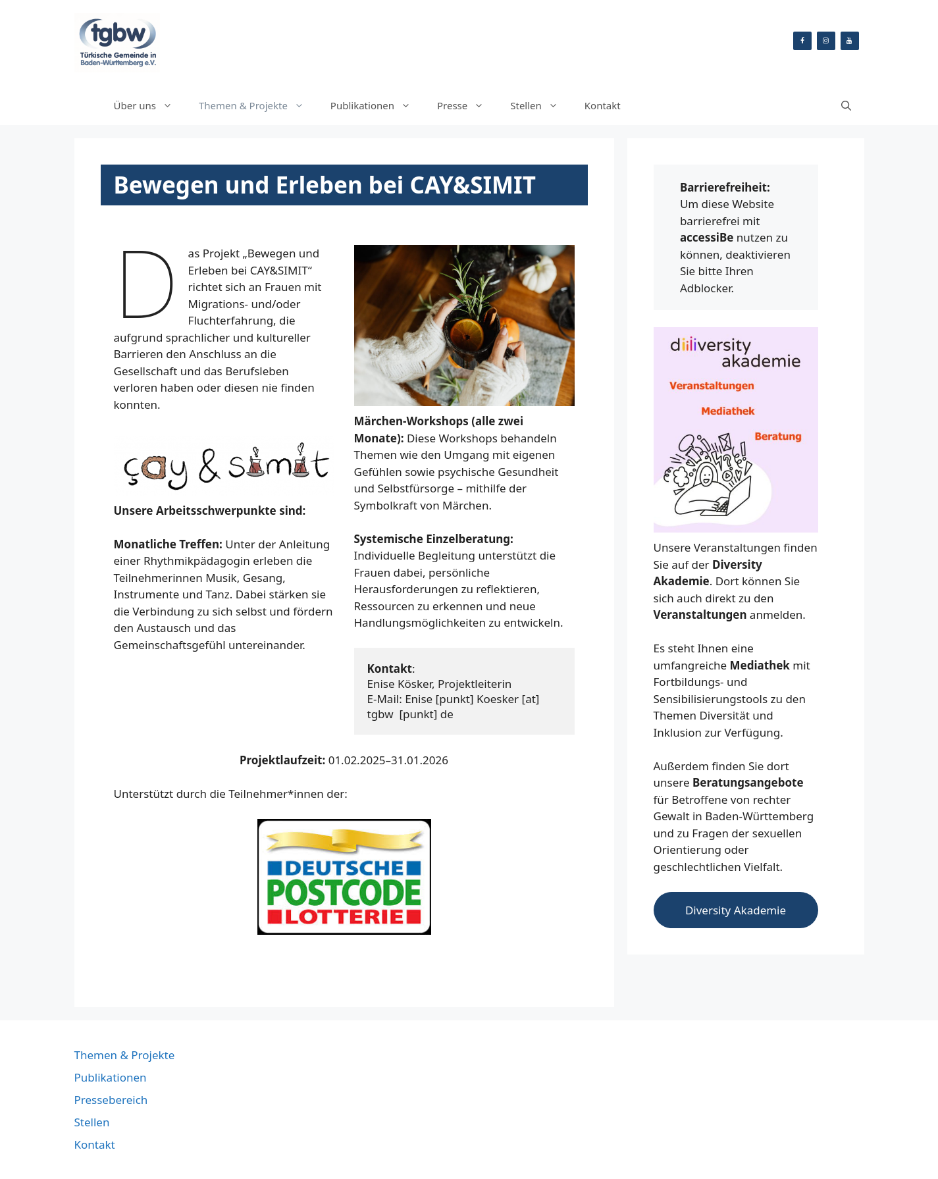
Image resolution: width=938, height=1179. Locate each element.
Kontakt (603, 105)
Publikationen (377, 105)
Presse (467, 105)
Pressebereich (111, 1099)
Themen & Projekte (258, 105)
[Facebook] (802, 41)
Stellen (540, 105)
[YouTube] (850, 41)
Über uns (150, 105)
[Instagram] (826, 41)
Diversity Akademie (735, 910)
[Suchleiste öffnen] (846, 105)
